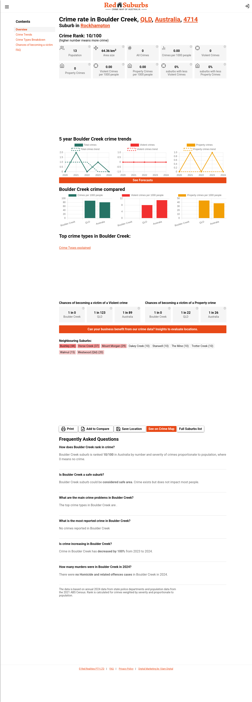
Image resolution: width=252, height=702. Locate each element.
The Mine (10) (180, 375)
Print (70, 458)
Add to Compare (97, 458)
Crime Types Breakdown (30, 39)
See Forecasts (143, 180)
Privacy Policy (126, 698)
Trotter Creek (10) (202, 375)
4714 (190, 19)
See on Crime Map (161, 458)
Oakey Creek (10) (139, 375)
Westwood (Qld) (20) (90, 381)
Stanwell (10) (161, 375)
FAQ (18, 50)
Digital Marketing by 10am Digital (155, 698)
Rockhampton (95, 25)
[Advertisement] (142, 108)
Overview (21, 29)
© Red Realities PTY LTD (91, 698)
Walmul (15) (67, 381)
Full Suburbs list (190, 458)
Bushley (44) (67, 375)
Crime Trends (24, 34)
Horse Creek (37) (88, 375)
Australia (167, 19)
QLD (146, 19)
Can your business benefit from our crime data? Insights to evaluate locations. (143, 358)
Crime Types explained (75, 248)
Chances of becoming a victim (34, 44)
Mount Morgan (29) (114, 375)
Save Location (132, 458)
